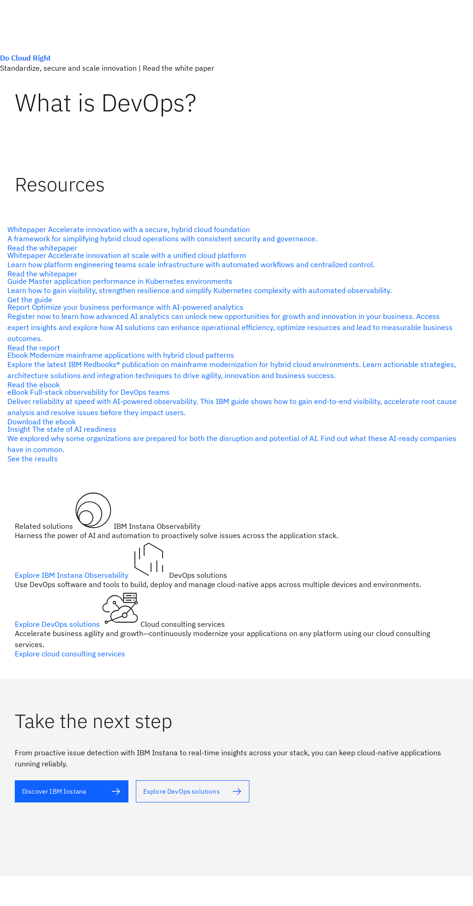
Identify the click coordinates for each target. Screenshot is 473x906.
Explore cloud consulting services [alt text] (70, 653)
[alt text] (232, 238)
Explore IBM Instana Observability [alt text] (72, 575)
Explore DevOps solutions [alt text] (58, 624)
